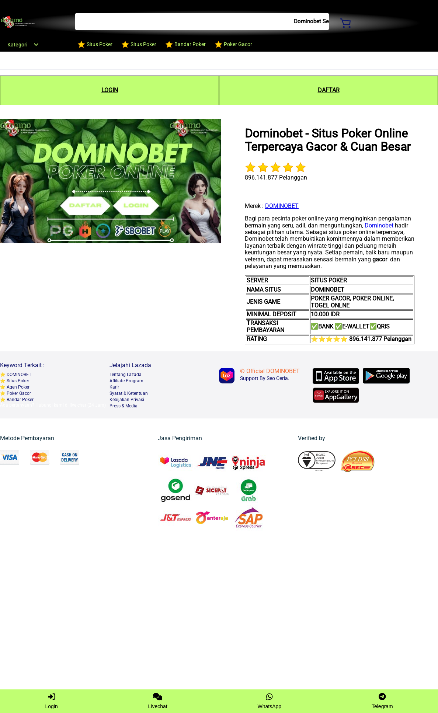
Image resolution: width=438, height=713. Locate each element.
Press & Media (124, 405)
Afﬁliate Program (126, 380)
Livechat (157, 701)
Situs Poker (17, 380)
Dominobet (379, 225)
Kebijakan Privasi (127, 399)
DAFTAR (329, 90)
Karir (114, 387)
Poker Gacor (18, 393)
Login (51, 701)
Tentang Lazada (126, 374)
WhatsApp (270, 701)
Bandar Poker (20, 399)
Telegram (382, 701)
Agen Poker (17, 387)
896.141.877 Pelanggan (276, 177)
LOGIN (109, 90)
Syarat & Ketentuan (129, 393)
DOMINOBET (282, 205)
